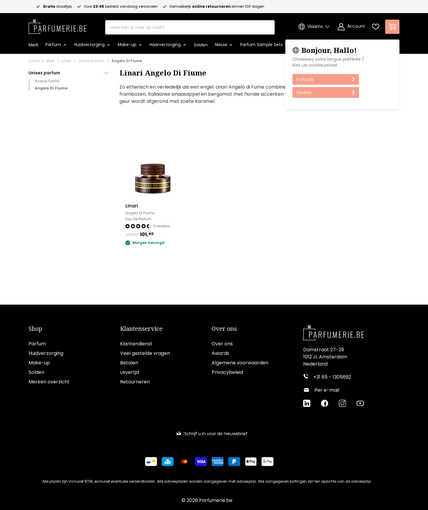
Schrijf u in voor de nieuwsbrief (212, 434)
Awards (220, 353)
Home (34, 61)
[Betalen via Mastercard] (186, 461)
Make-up (39, 362)
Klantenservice (141, 328)
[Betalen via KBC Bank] (170, 461)
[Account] (351, 26)
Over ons (224, 328)
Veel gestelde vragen (145, 353)
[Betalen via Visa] (203, 461)
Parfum (37, 343)
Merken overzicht (49, 381)
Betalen (129, 362)
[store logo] (57, 25)
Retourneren (135, 381)
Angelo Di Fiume (126, 61)
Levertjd (129, 372)
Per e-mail (326, 390)
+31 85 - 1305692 (332, 377)
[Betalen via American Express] (220, 461)
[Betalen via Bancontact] (153, 461)
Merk (50, 61)
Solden (36, 372)
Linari (66, 61)
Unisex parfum (91, 61)
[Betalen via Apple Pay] (253, 461)
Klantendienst (136, 343)
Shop (35, 328)
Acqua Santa (47, 81)
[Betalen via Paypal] (236, 461)
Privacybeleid (227, 372)
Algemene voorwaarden (240, 362)
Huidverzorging (46, 353)
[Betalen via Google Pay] (270, 461)
